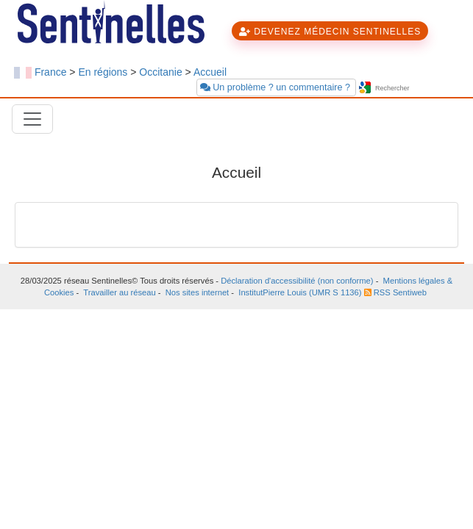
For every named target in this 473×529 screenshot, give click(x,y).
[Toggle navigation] (32, 119)
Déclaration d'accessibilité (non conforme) (297, 280)
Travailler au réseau (119, 292)
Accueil (210, 72)
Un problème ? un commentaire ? (276, 87)
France (51, 72)
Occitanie (160, 72)
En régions (102, 72)
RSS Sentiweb (395, 292)
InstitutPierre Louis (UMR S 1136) (299, 292)
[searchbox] (416, 88)
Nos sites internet (197, 292)
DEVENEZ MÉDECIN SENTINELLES (330, 31)
